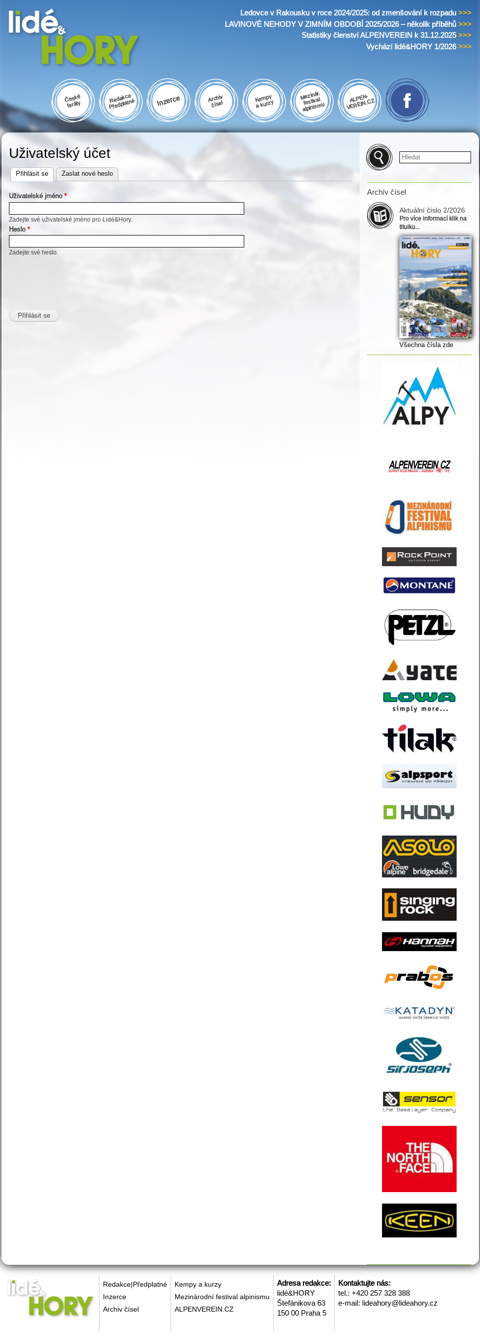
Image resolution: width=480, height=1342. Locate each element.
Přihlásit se (35, 172)
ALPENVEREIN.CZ (204, 1309)
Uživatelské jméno (38, 196)
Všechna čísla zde (426, 345)
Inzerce (114, 1297)
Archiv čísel (121, 1309)
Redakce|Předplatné (135, 1284)
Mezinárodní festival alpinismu (222, 1297)
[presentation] (84, 276)
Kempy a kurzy (198, 1284)
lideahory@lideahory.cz (400, 1303)
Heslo (19, 229)
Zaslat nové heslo (87, 173)
